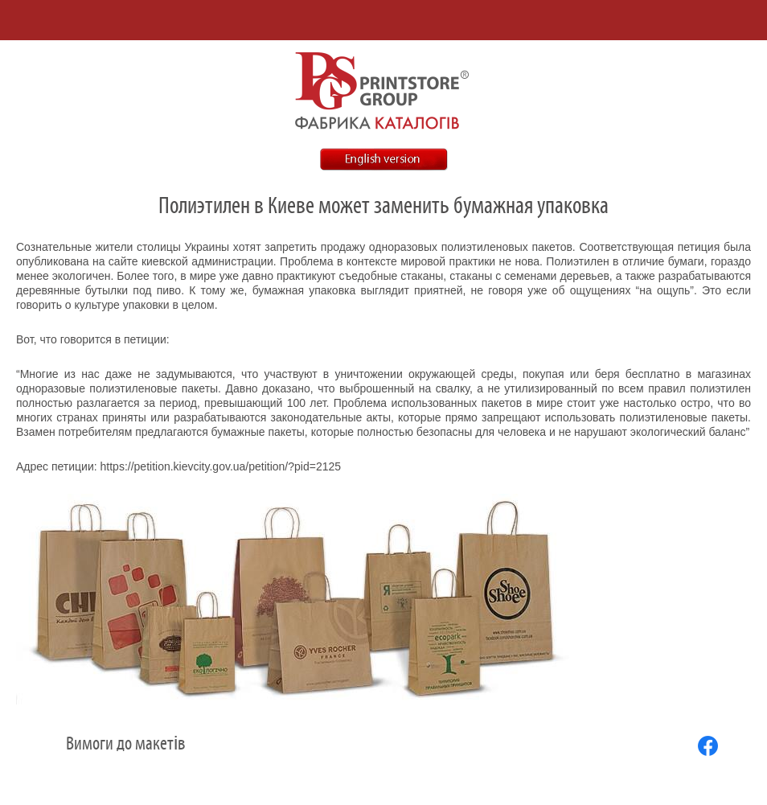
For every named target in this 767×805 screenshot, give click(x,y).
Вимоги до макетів (125, 743)
